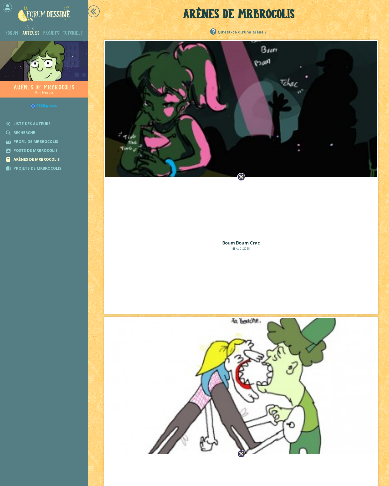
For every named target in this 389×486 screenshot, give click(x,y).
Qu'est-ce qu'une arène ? (242, 32)
